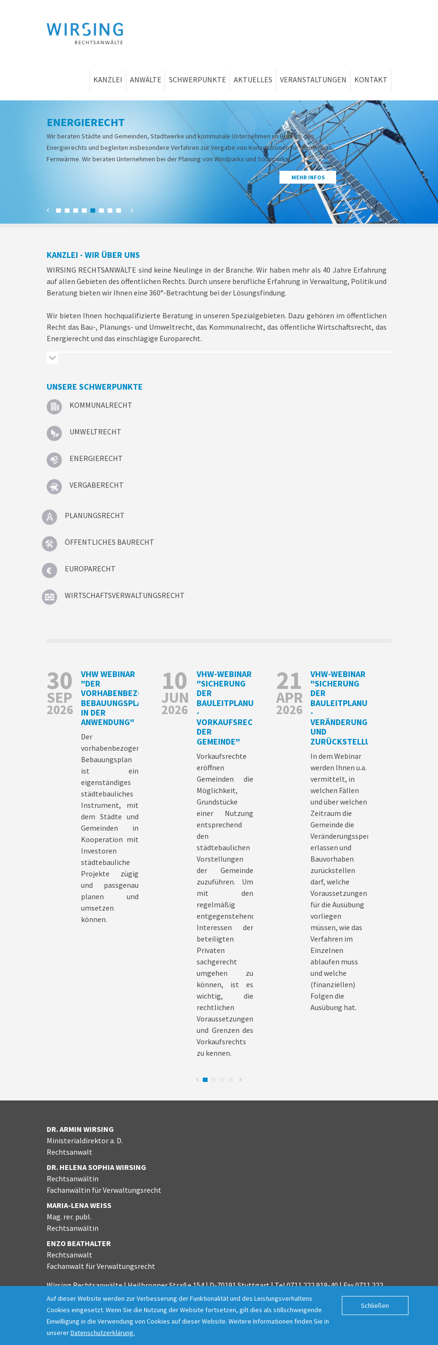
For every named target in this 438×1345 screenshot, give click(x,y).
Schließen (375, 1305)
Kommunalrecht (101, 405)
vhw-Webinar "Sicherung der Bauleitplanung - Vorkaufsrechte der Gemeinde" (233, 707)
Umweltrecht (95, 431)
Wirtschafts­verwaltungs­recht (125, 595)
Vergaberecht (97, 485)
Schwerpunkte (197, 79)
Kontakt (371, 79)
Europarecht (90, 568)
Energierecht (96, 458)
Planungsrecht (95, 515)
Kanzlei (107, 79)
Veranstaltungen (313, 79)
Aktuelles (253, 79)
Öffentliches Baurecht (109, 542)
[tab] (219, 359)
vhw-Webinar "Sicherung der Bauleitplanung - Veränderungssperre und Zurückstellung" (356, 707)
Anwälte (145, 79)
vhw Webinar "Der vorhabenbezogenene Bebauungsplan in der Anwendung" (127, 697)
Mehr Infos (308, 177)
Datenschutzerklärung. (102, 1332)
